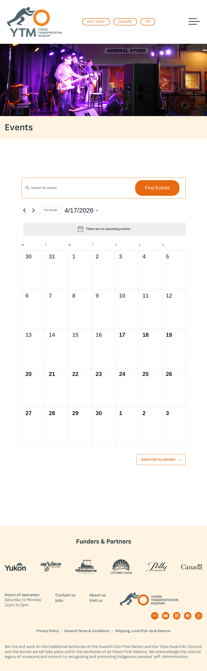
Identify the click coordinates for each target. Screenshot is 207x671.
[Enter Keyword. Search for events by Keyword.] (76, 188)
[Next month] (33, 210)
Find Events (157, 187)
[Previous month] (24, 210)
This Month (50, 210)
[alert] (104, 229)
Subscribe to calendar (158, 459)
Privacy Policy (47, 631)
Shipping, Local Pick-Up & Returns (143, 631)
